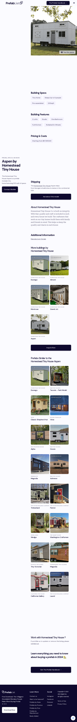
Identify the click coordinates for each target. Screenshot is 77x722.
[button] (74, 3)
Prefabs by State (35, 702)
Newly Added (34, 716)
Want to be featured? (37, 699)
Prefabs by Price (35, 708)
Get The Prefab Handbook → (51, 670)
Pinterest (50, 702)
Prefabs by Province (36, 705)
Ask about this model (51, 197)
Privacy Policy (62, 704)
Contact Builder (10, 189)
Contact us (33, 696)
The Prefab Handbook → (58, 3)
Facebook (50, 699)
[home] (14, 3)
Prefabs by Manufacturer (34, 712)
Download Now (9, 710)
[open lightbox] (54, 30)
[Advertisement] (51, 71)
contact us (35, 644)
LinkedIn (49, 705)
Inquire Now (50, 348)
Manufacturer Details (38, 239)
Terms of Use (62, 701)
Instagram (50, 696)
